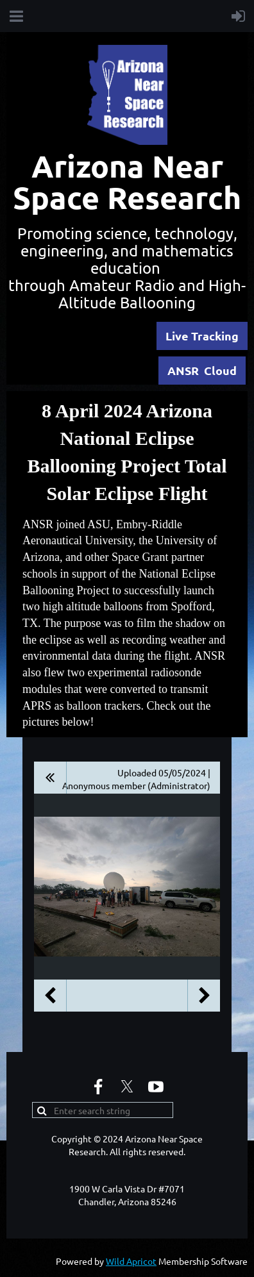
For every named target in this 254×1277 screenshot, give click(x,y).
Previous (50, 996)
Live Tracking (202, 335)
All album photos (50, 778)
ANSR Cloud (202, 370)
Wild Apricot (131, 1261)
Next (204, 996)
